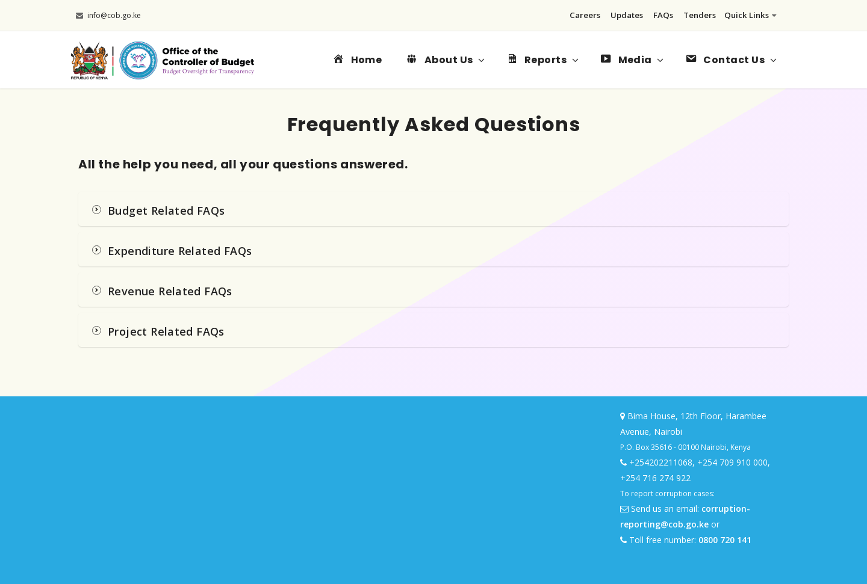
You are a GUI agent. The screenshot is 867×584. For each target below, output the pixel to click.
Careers (585, 15)
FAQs (663, 15)
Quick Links (750, 15)
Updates (627, 15)
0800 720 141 (724, 540)
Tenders (699, 15)
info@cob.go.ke (108, 15)
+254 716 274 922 (655, 478)
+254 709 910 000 (732, 462)
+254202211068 (660, 462)
